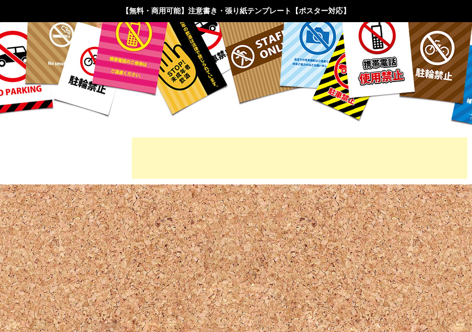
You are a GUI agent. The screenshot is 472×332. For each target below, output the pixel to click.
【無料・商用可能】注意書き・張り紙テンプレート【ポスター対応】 (236, 11)
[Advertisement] (299, 158)
